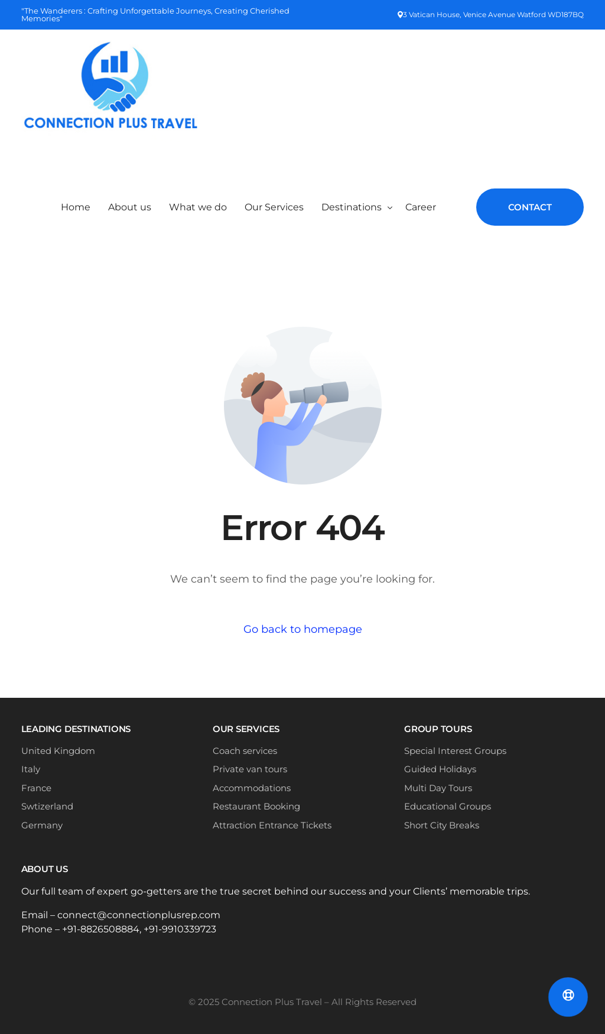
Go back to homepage (302, 629)
